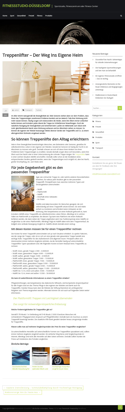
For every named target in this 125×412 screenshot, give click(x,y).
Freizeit (31, 16)
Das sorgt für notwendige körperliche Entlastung (39, 304)
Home (4, 16)
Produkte (48, 16)
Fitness (39, 16)
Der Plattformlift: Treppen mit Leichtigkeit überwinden (42, 298)
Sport (12, 16)
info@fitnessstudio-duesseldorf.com (106, 174)
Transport (28, 110)
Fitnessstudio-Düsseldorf (26, 5)
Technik (38, 110)
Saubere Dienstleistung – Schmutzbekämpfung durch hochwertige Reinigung (43, 388)
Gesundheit (21, 16)
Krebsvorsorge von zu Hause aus (22, 392)
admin (15, 110)
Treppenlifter (80, 154)
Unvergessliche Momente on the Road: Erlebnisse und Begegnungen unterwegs (108, 87)
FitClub (56, 409)
